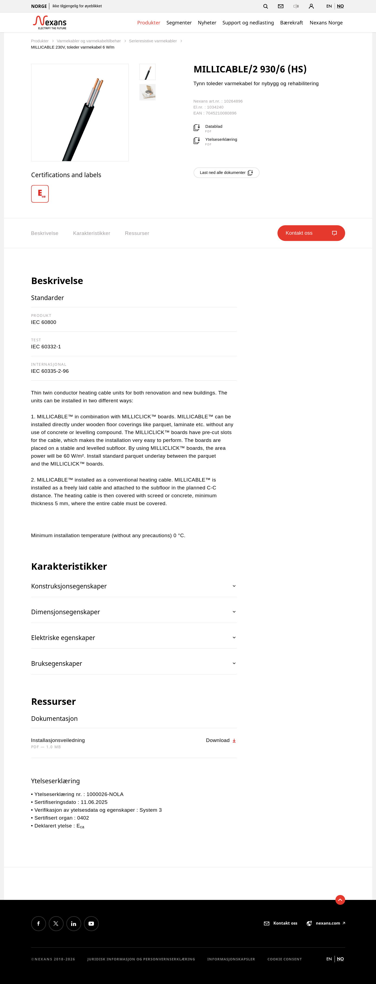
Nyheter (207, 22)
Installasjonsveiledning (58, 740)
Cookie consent (284, 959)
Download (221, 740)
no (340, 6)
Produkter (148, 22)
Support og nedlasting (248, 22)
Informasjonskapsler (231, 959)
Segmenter (179, 22)
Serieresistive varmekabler (153, 41)
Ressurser (137, 233)
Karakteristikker (91, 233)
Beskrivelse (45, 233)
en (329, 6)
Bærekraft (291, 22)
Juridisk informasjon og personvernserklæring (141, 959)
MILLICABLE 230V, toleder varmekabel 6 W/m (73, 47)
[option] (44, 194)
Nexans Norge (326, 22)
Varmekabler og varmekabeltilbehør (89, 41)
